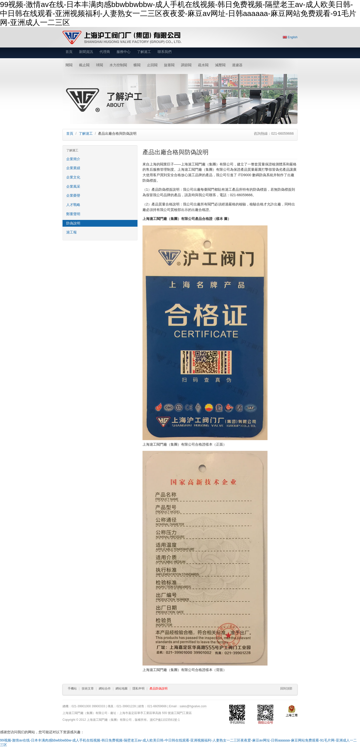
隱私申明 (138, 688)
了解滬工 (144, 52)
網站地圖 (122, 688)
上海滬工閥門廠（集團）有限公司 (121, 37)
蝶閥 (137, 65)
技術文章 (88, 688)
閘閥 (69, 65)
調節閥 (186, 65)
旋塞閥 (169, 65)
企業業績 (73, 168)
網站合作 (105, 688)
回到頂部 (286, 688)
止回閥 (152, 65)
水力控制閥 (118, 65)
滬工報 (71, 232)
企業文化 (73, 177)
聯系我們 (165, 52)
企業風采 (73, 186)
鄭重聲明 (73, 214)
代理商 (105, 52)
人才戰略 (73, 205)
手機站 (72, 688)
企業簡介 (73, 159)
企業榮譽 (73, 195)
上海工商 (292, 711)
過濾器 (237, 65)
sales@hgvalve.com (193, 706)
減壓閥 (220, 65)
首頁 (69, 52)
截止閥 (84, 65)
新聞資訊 (86, 52)
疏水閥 (203, 65)
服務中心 (123, 52)
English (293, 37)
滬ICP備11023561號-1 (165, 720)
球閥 (99, 65)
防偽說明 (73, 223)
